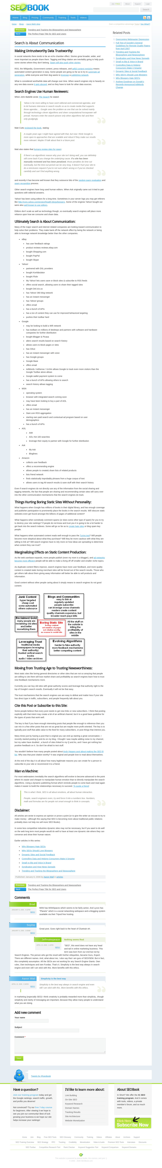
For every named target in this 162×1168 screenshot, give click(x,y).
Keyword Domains (129, 1147)
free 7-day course (43, 1107)
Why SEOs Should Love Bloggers (37, 850)
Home (15, 17)
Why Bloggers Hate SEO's (128, 78)
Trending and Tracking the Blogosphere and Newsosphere (54, 30)
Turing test (85, 535)
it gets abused (40, 84)
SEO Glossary (65, 1137)
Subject (18, 1027)
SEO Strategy (42, 1142)
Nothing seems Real (74, 939)
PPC (53, 1142)
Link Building (71, 1095)
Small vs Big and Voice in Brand (36, 863)
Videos (83, 17)
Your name (20, 1017)
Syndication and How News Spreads (38, 867)
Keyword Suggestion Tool (88, 1147)
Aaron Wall (49, 877)
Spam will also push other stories (65, 62)
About (127, 4)
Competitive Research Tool (49, 1147)
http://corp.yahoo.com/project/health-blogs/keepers (41, 202)
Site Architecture (72, 1116)
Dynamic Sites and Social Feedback (38, 855)
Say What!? (145, 24)
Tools (73, 17)
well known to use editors (35, 205)
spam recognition (22, 183)
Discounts (142, 1142)
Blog (25, 17)
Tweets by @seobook (41, 1076)
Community (48, 17)
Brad (32, 904)
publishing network (79, 75)
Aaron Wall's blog (33, 24)
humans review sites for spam (47, 149)
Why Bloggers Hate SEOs (34, 846)
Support (138, 4)
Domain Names (72, 1108)
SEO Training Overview (25, 1142)
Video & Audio (99, 1142)
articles (59, 877)
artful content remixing (82, 69)
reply (32, 912)
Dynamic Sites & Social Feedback (131, 71)
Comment (20, 1037)
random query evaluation (90, 180)
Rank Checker (69, 1147)
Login (148, 4)
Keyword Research (74, 1104)
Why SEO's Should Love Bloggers (131, 75)
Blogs (21, 24)
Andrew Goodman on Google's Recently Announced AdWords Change (130, 84)
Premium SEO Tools (116, 1142)
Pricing (34, 17)
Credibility (73, 1142)
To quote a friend (81, 786)
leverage (65, 75)
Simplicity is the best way (53, 978)
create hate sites (76, 526)
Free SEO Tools (50, 1137)
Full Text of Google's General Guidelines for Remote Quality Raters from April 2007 (133, 46)
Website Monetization (75, 1120)
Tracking (62, 1142)
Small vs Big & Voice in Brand (129, 61)
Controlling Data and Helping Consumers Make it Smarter (48, 859)
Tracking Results (72, 1112)
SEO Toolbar (31, 1147)
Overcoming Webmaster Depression (132, 39)
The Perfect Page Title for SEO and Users (47, 34)
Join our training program (25, 1095)
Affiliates (108, 1137)
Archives (126, 1137)
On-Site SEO (71, 1099)
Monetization (85, 1142)
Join (116, 4)
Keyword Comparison (110, 1147)
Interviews (131, 1142)
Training (62, 17)
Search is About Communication (39, 43)
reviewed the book (33, 128)
